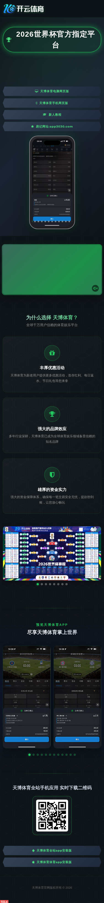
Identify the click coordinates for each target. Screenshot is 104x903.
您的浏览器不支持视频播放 (52, 269)
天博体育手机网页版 (52, 103)
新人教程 (52, 114)
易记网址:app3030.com (52, 126)
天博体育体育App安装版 (52, 862)
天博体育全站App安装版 (52, 850)
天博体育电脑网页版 (52, 91)
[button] (29, 755)
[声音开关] (95, 288)
